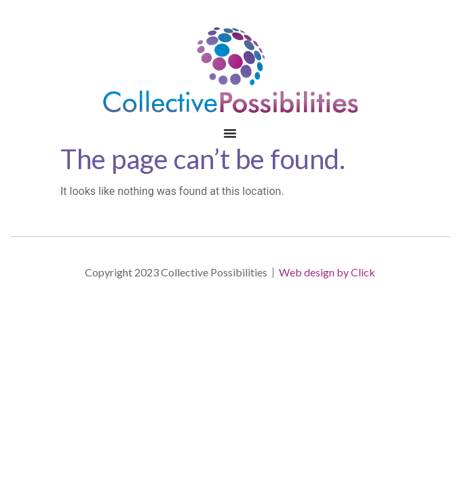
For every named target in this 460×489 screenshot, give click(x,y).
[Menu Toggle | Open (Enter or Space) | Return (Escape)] (230, 133)
